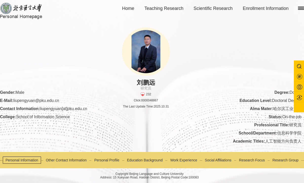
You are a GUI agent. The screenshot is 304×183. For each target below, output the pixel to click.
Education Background (145, 160)
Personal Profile (106, 160)
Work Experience (183, 160)
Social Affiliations (218, 160)
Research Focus (252, 160)
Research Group (286, 160)
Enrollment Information (266, 8)
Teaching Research (163, 8)
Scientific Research (213, 8)
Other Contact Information (66, 160)
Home (128, 8)
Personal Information (22, 160)
